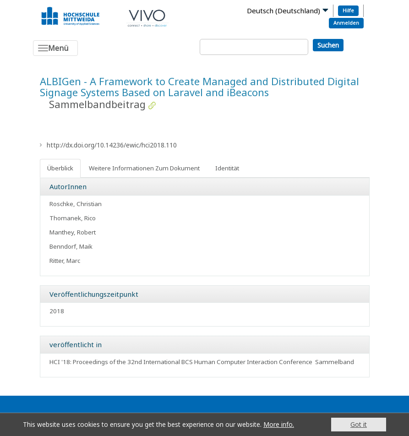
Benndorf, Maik (71, 246)
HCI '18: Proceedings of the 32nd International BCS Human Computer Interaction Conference (180, 362)
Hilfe (348, 10)
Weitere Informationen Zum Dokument (144, 168)
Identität (227, 168)
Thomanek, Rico (72, 218)
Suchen (328, 45)
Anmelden (346, 22)
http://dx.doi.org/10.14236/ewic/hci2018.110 (112, 145)
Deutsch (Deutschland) (283, 10)
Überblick (60, 168)
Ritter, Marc (64, 260)
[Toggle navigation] (55, 48)
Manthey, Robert (72, 232)
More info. (278, 424)
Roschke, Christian (75, 204)
